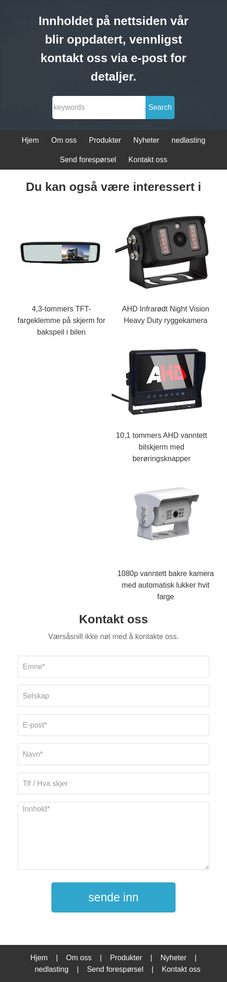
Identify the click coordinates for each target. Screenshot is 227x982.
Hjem (30, 140)
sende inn (113, 897)
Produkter (105, 140)
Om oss (63, 140)
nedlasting (188, 140)
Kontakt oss (147, 160)
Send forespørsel (88, 160)
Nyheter (146, 140)
